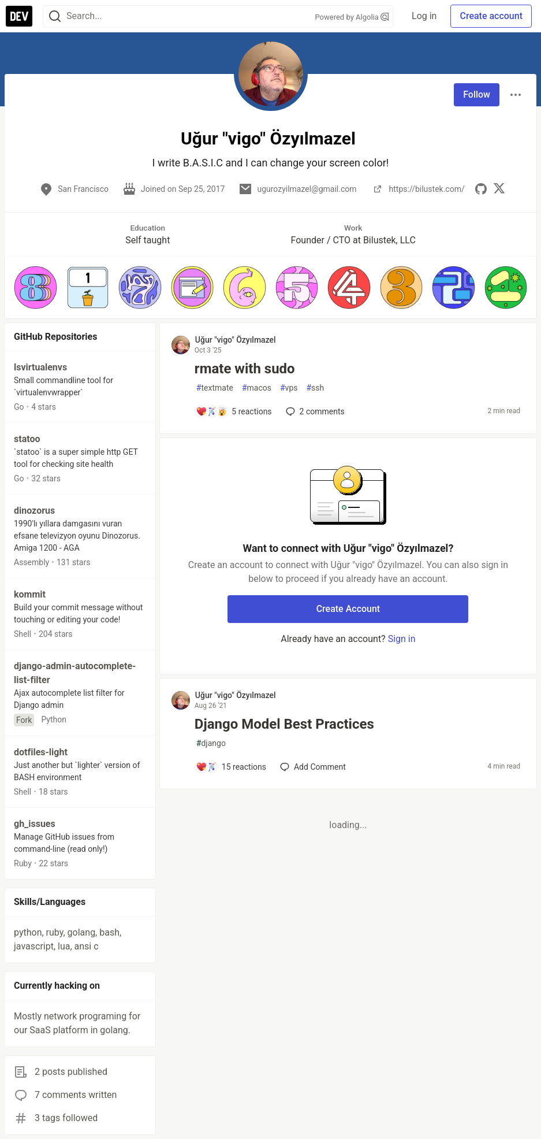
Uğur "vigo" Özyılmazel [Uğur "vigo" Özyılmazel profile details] (235, 339)
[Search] (54, 16)
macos (256, 388)
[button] (35, 287)
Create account (491, 15)
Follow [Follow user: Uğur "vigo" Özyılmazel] (476, 94)
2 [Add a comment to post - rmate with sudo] (314, 411)
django (211, 743)
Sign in (402, 638)
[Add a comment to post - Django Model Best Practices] (231, 766)
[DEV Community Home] (19, 16)
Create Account (348, 608)
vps (289, 388)
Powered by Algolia (352, 17)
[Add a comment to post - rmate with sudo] (234, 411)
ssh (315, 388)
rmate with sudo (245, 369)
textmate (214, 388)
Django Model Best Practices (284, 724)
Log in (424, 15)
